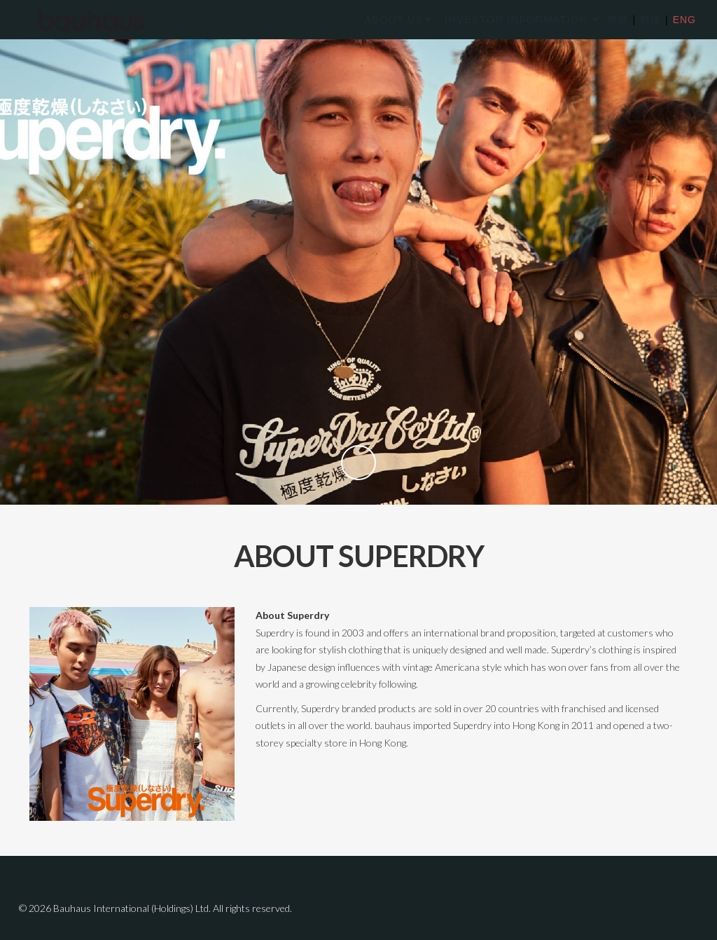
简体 (646, 19)
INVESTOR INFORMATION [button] (522, 19)
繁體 (617, 19)
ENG (680, 19)
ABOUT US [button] (397, 19)
